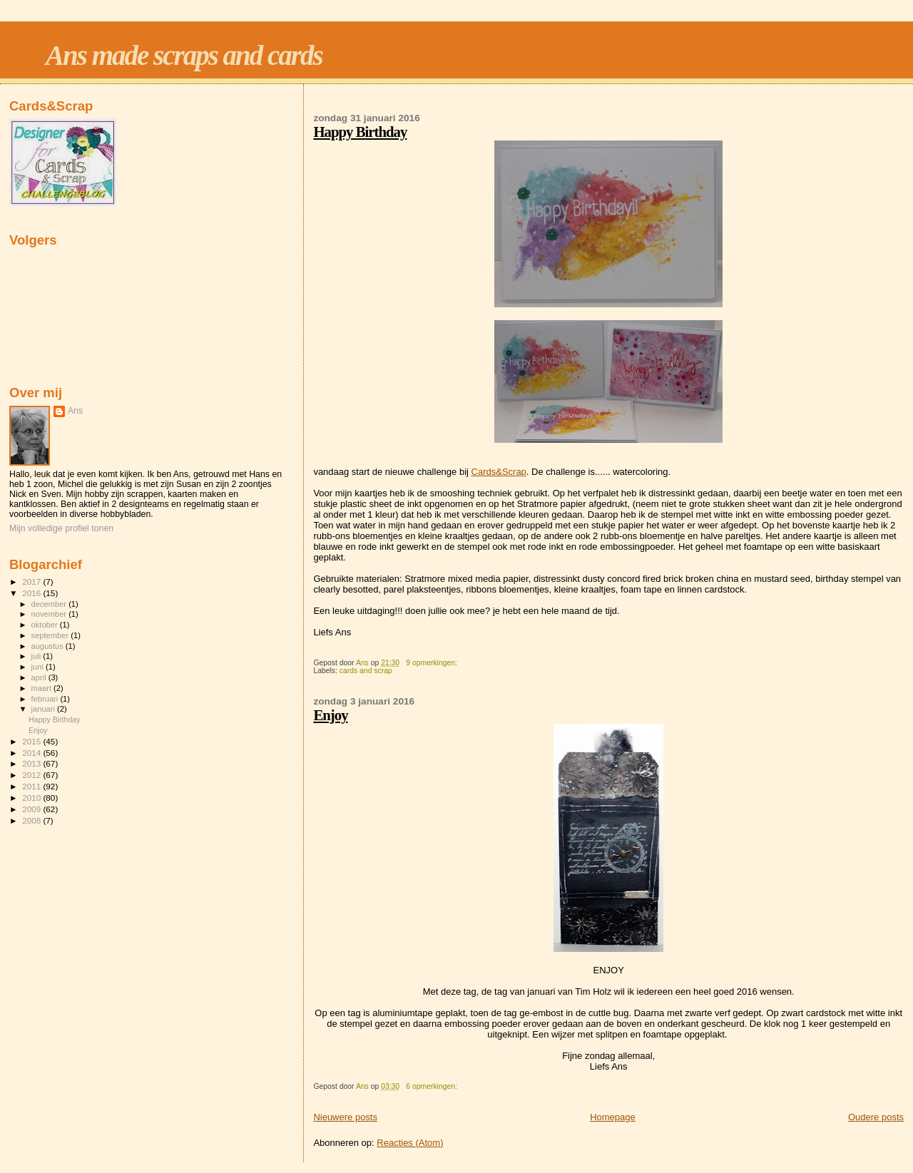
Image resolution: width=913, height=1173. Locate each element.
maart (42, 688)
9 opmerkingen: (432, 663)
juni (38, 666)
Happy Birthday (360, 131)
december (50, 604)
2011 (32, 786)
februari (46, 699)
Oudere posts (876, 1117)
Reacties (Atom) (410, 1142)
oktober (45, 624)
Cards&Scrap (498, 471)
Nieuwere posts (345, 1117)
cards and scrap (366, 671)
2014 (32, 752)
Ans (75, 411)
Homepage (613, 1117)
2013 (32, 763)
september (51, 635)
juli (37, 656)
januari (44, 709)
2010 (32, 797)
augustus (48, 646)
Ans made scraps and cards (184, 55)
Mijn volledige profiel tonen (61, 528)
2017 (32, 581)
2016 (32, 593)
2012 (32, 774)
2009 (32, 809)
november (50, 614)
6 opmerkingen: (432, 1086)
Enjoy (330, 715)
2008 (32, 820)
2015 (32, 741)
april (40, 677)
